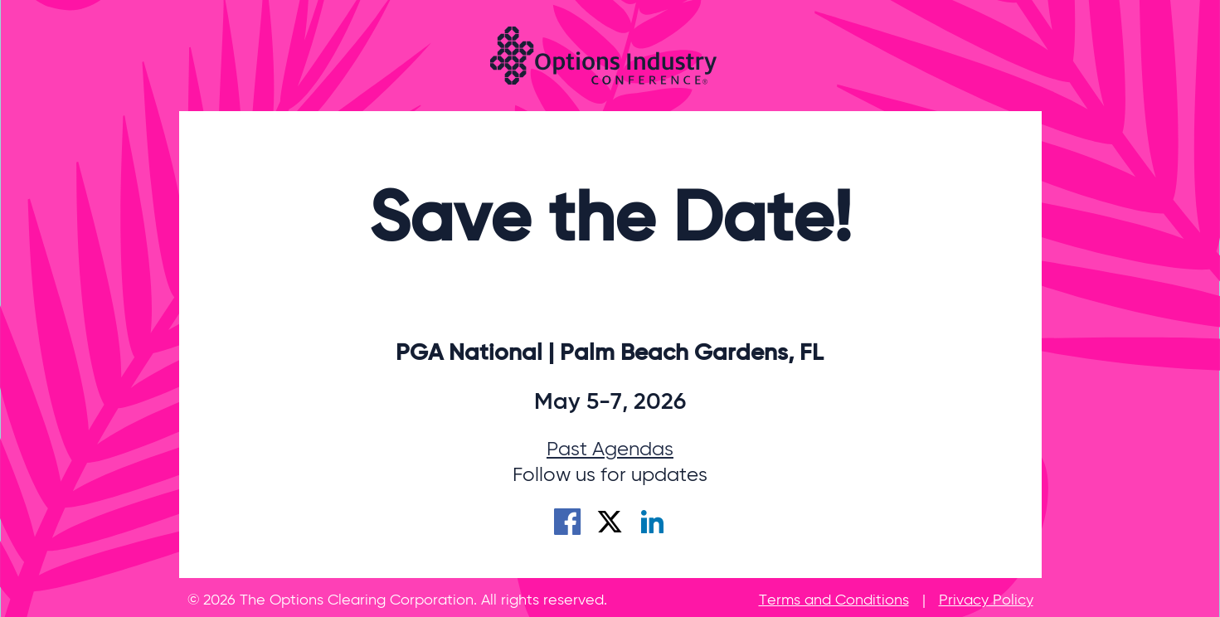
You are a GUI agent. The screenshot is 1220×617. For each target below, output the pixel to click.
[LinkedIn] (652, 526)
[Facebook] (567, 526)
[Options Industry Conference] (604, 56)
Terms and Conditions (834, 600)
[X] (609, 526)
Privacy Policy (986, 600)
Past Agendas (610, 449)
